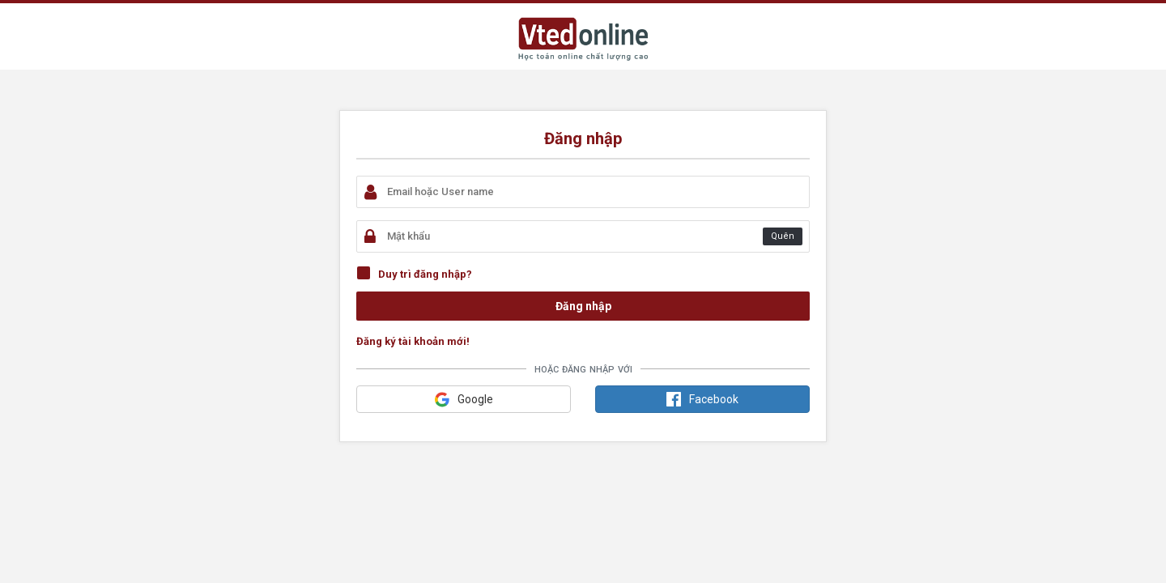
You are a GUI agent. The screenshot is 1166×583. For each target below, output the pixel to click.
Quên (782, 236)
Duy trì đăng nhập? (425, 274)
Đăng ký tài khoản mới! (413, 341)
